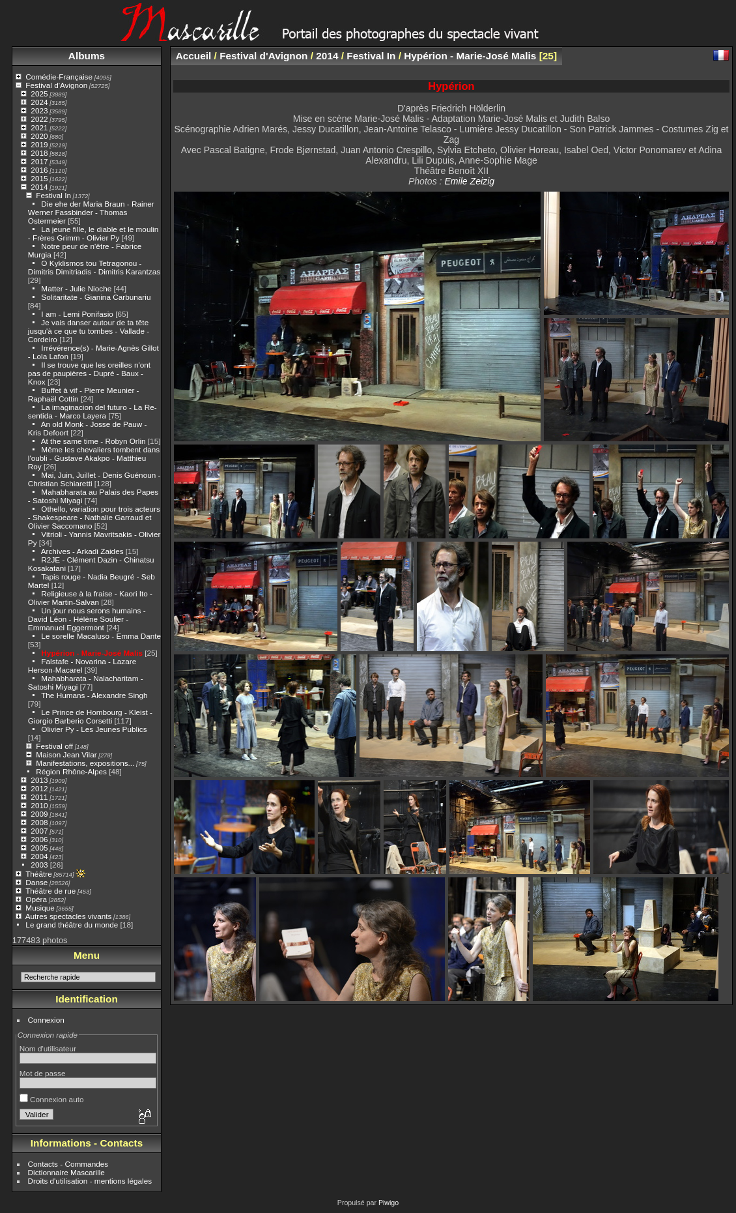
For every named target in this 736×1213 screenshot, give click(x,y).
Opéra (36, 899)
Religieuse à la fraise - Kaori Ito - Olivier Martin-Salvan (90, 597)
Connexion (46, 1020)
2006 (39, 839)
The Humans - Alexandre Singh (94, 695)
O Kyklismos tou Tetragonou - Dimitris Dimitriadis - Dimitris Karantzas (94, 267)
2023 (39, 110)
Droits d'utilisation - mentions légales (90, 1180)
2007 (39, 830)
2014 (39, 187)
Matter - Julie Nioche (76, 288)
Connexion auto (52, 1099)
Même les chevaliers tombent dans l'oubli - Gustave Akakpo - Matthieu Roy (94, 458)
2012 (39, 788)
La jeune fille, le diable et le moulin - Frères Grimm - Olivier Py (93, 233)
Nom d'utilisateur (48, 1048)
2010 (39, 805)
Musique (39, 907)
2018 (39, 153)
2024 (39, 102)
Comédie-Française (58, 76)
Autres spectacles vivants (68, 916)
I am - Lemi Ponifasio (77, 314)
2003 (39, 864)
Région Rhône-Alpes (71, 771)
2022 (39, 119)
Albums (86, 55)
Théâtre (38, 874)
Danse (36, 882)
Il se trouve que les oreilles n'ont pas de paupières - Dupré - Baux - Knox (89, 373)
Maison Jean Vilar (66, 754)
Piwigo (388, 1202)
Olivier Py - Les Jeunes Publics (94, 729)
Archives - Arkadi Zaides (82, 551)
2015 (39, 178)
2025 (39, 93)
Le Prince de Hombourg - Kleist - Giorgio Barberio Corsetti (90, 716)
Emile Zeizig (469, 181)
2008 (39, 822)
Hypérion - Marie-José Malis (92, 653)
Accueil (194, 55)
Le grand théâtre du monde (71, 924)
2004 (39, 856)
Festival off (54, 746)
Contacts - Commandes (68, 1164)
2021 (39, 127)
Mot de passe (43, 1073)
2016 (39, 170)
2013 (39, 780)
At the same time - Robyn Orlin (93, 441)
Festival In (53, 195)
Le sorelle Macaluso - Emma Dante (101, 636)
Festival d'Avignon (56, 85)
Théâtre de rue (50, 890)
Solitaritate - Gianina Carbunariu (95, 297)
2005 (39, 847)
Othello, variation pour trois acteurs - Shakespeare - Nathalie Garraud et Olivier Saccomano (94, 517)
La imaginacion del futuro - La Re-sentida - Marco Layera (92, 411)
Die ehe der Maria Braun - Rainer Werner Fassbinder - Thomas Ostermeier (91, 212)
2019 (39, 144)
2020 (39, 136)
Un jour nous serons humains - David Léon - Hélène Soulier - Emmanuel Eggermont (87, 619)
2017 (39, 161)
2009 (39, 814)
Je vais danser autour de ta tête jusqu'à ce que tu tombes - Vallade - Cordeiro (88, 330)
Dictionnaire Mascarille (66, 1172)
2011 (39, 797)
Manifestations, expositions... (85, 763)
